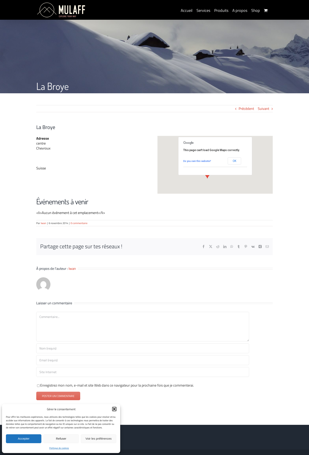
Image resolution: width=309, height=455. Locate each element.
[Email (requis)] (142, 360)
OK (234, 161)
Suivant (263, 108)
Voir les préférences (99, 438)
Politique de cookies (59, 448)
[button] (114, 409)
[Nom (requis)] (142, 348)
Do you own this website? (197, 161)
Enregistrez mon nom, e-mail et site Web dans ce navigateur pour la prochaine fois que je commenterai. (117, 385)
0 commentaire (79, 223)
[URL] (142, 372)
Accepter (23, 438)
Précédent (246, 108)
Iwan (43, 223)
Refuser (61, 438)
